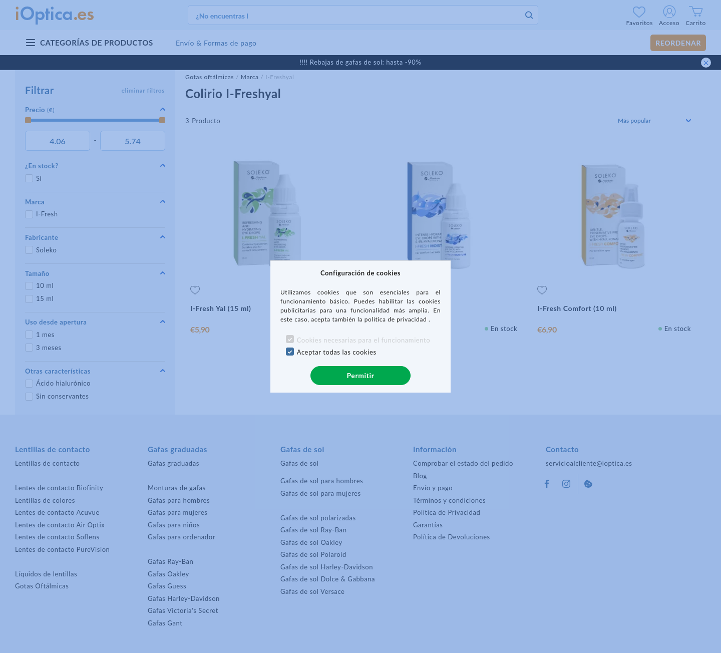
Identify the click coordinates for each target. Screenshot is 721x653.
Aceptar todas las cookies (337, 352)
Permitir (360, 375)
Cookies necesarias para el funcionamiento (364, 340)
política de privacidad (397, 319)
